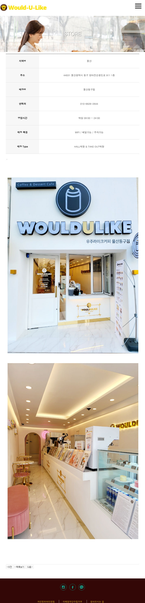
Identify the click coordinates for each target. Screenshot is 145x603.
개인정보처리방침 (46, 601)
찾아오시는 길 (97, 601)
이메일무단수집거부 (72, 601)
